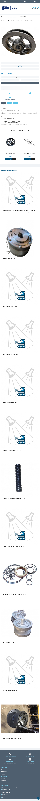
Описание (3, 103)
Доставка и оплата (4, 771)
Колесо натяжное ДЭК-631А (29, 153)
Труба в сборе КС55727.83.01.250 (10, 354)
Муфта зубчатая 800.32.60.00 (9, 258)
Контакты (15, 103)
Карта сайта (3, 774)
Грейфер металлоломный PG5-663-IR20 (11, 450)
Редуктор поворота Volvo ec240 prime (11, 738)
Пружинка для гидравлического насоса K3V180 (13, 498)
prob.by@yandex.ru (4, 794)
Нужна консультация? (20, 77)
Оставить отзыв (20, 68)
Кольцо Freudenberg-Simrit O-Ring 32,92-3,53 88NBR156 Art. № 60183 (18, 210)
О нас (2, 769)
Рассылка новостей (4, 783)
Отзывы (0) (9, 103)
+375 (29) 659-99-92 (5, 789)
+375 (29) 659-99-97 (5, 790)
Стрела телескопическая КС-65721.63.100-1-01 (13, 546)
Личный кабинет (3, 778)
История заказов (3, 780)
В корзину (8, 159)
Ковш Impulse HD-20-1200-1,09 (9, 690)
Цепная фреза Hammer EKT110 (9, 402)
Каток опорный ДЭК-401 (8, 642)
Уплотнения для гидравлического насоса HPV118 (14, 594)
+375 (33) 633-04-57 (5, 792)
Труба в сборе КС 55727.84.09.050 (10, 306)
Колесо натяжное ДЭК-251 (10, 153)
